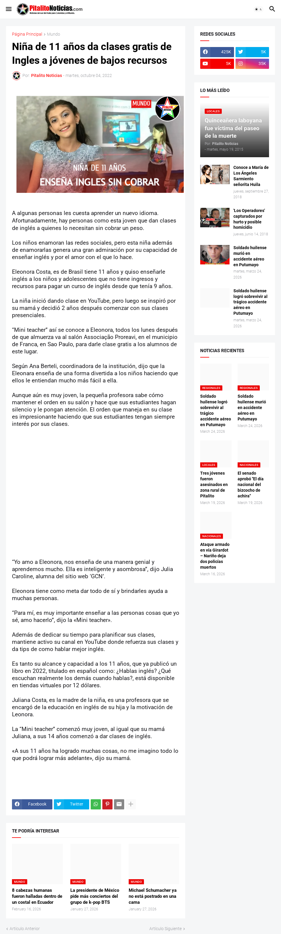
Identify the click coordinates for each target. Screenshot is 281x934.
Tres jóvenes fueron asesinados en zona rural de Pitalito (214, 484)
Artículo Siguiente (165, 928)
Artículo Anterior (25, 928)
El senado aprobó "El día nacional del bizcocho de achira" (251, 484)
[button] (8, 9)
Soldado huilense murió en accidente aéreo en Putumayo (250, 256)
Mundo (53, 34)
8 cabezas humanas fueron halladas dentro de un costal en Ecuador (37, 896)
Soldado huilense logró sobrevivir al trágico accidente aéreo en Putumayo (250, 302)
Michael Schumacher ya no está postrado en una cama (153, 896)
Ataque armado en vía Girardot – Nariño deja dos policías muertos (215, 556)
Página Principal (27, 34)
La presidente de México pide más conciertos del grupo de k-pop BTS (94, 896)
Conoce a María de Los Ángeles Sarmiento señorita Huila (251, 176)
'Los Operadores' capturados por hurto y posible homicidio (249, 219)
